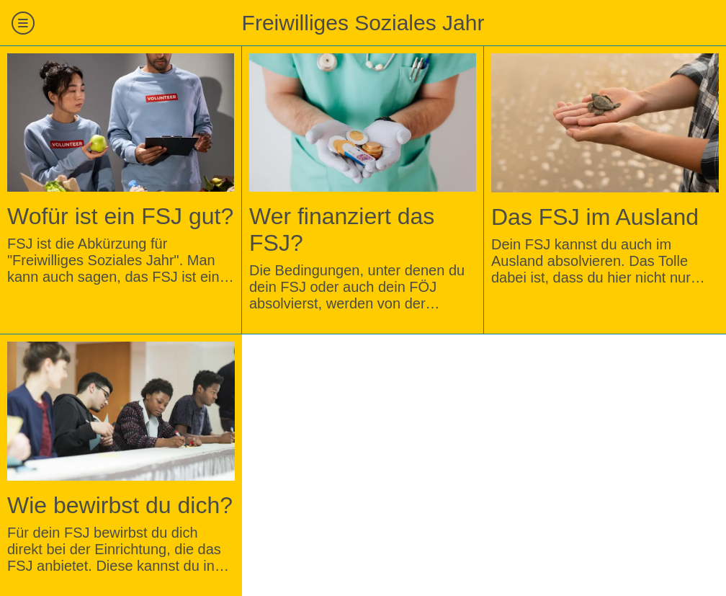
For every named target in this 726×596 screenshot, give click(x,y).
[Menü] (23, 23)
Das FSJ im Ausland (595, 217)
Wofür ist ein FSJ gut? (120, 216)
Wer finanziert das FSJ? (341, 229)
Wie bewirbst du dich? (120, 505)
